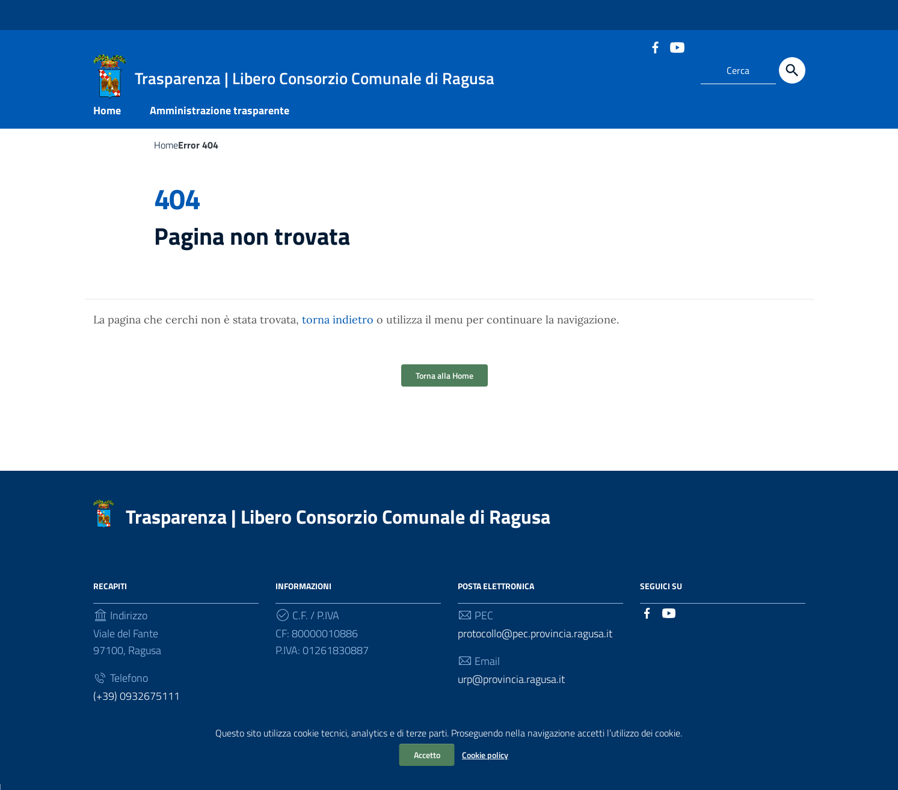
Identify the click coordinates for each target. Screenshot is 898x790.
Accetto (427, 755)
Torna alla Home (444, 381)
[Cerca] (792, 70)
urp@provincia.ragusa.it (511, 685)
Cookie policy (485, 755)
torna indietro (338, 325)
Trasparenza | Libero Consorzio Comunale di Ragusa (338, 522)
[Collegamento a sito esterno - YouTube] (676, 46)
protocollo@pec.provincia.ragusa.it (535, 639)
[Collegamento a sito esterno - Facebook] (655, 46)
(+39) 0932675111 (136, 702)
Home (107, 116)
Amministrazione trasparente (219, 116)
